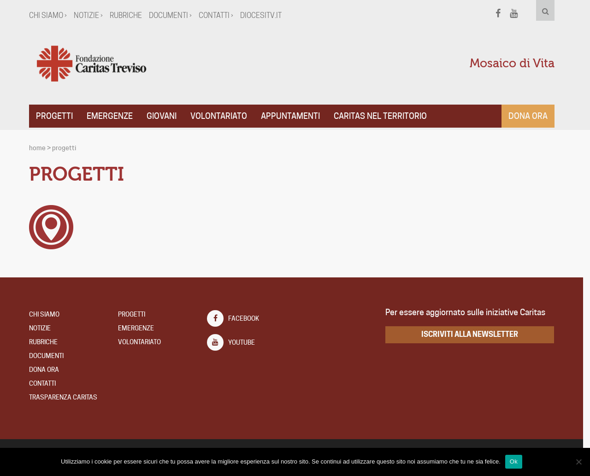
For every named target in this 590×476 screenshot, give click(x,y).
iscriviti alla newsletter (473, 334)
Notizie (43, 328)
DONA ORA (47, 369)
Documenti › (173, 15)
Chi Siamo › (51, 15)
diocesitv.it (264, 15)
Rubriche (129, 15)
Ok (517, 461)
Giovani (165, 116)
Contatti (45, 383)
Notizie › (91, 15)
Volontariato (222, 116)
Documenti (49, 355)
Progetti (57, 116)
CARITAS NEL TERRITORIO (383, 116)
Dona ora (531, 116)
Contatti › (219, 15)
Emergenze (113, 116)
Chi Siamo (47, 314)
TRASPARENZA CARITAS (66, 397)
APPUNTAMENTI (293, 116)
